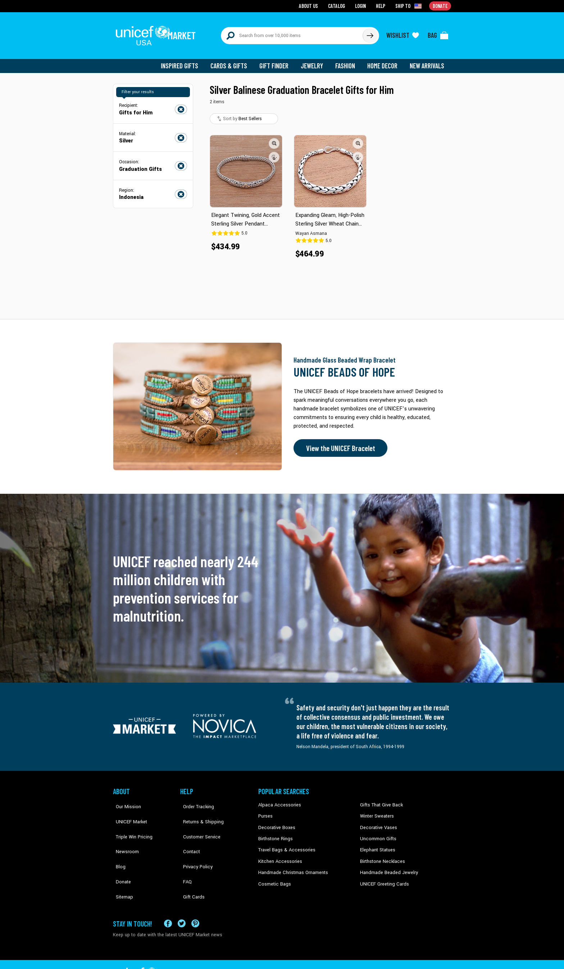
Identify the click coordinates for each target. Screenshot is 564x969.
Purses (265, 811)
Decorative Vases (377, 822)
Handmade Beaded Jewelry (386, 866)
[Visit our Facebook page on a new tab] (168, 901)
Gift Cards (190, 866)
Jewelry (315, 61)
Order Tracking (194, 800)
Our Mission (125, 800)
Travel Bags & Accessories (284, 844)
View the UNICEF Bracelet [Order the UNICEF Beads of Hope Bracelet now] (338, 443)
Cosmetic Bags (273, 877)
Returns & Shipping (199, 811)
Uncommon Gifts (377, 833)
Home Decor (384, 61)
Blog (117, 844)
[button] (274, 138)
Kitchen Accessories (278, 855)
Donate (120, 855)
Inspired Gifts (185, 61)
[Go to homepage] (158, 33)
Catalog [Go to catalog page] (338, 6)
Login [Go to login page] (361, 6)
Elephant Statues (377, 844)
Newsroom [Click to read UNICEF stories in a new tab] (124, 833)
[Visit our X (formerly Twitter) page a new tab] (181, 901)
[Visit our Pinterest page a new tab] (195, 901)
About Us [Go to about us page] (311, 6)
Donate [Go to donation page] (440, 6)
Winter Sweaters (376, 811)
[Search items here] (292, 33)
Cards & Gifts (233, 61)
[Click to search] (370, 33)
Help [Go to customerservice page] (381, 6)
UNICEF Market (127, 811)
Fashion (347, 61)
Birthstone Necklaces (381, 855)
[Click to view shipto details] (410, 5)
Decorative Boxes (275, 822)
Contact (188, 833)
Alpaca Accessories (277, 800)
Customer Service (197, 822)
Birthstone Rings (275, 833)
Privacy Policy (194, 844)
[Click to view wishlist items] (402, 33)
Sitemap (121, 866)
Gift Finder (277, 61)
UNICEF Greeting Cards (382, 877)
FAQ (184, 855)
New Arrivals (427, 61)
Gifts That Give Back (380, 800)
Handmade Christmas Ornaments (291, 866)
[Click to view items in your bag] (438, 33)
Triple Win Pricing (130, 822)
